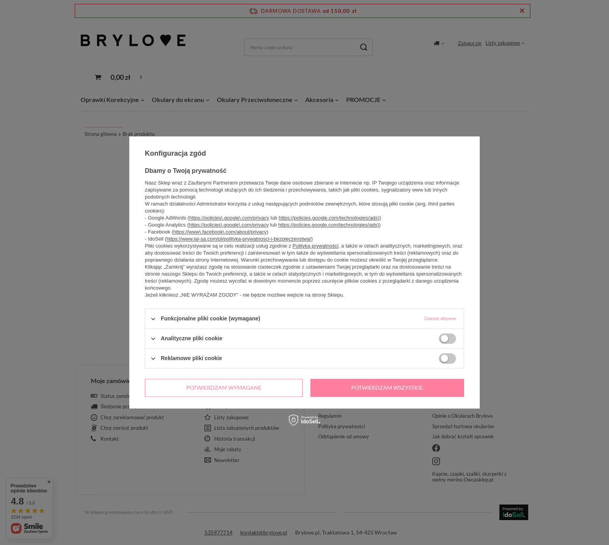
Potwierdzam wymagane (223, 387)
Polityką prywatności (315, 246)
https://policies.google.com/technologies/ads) (329, 218)
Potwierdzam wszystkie (387, 387)
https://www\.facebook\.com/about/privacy (220, 232)
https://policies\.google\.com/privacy (229, 218)
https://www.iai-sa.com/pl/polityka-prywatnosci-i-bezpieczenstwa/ (239, 239)
